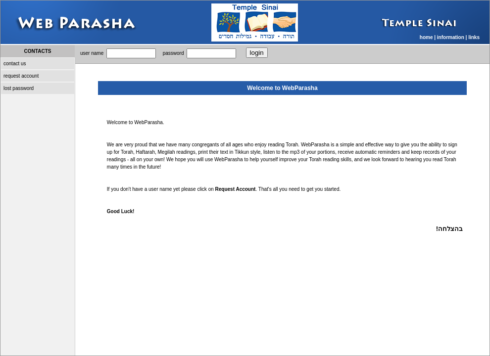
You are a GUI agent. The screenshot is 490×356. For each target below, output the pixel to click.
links (474, 37)
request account (21, 76)
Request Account (235, 189)
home (426, 37)
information (450, 37)
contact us (14, 63)
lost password (18, 88)
